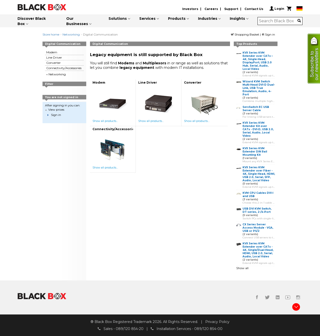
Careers (211, 9)
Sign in (268, 34)
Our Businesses (77, 21)
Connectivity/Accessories (64, 68)
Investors (190, 9)
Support (231, 9)
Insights (237, 18)
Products (177, 18)
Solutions (117, 18)
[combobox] (278, 21)
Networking (71, 34)
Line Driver (54, 57)
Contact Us (253, 9)
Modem (51, 52)
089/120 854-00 (208, 328)
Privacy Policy (217, 321)
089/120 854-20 (130, 328)
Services (147, 18)
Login (277, 9)
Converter (53, 63)
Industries (207, 18)
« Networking (56, 74)
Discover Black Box (32, 21)
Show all (242, 268)
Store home (50, 34)
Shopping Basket (245, 34)
